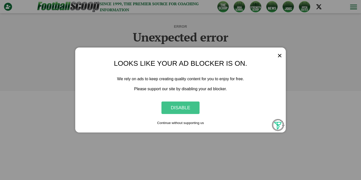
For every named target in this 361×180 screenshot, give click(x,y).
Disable (180, 107)
